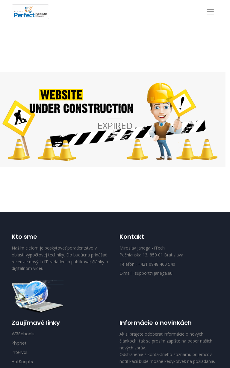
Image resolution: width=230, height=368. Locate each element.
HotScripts (22, 362)
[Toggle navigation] (210, 11)
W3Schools (23, 334)
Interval (19, 352)
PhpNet (19, 343)
